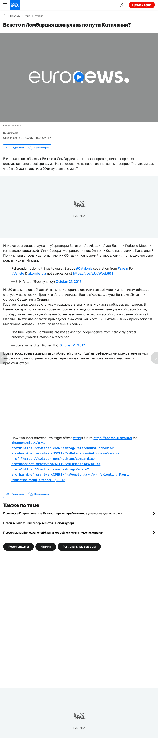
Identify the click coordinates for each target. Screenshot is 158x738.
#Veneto (17, 273)
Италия (38, 16)
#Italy (77, 438)
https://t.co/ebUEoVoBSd (112, 438)
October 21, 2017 (68, 281)
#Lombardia (37, 273)
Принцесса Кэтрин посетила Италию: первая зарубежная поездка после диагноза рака (62, 510)
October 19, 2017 (52, 477)
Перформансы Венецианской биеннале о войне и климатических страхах (53, 529)
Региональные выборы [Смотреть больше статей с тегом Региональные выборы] (79, 543)
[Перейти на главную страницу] (15, 5)
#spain (123, 268)
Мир (27, 16)
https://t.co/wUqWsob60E (93, 273)
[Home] (4, 15)
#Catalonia (84, 268)
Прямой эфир (141, 5)
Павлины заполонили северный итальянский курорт (38, 519)
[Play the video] (79, 77)
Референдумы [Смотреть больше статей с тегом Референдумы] (18, 543)
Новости (15, 16)
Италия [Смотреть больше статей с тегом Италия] (46, 543)
